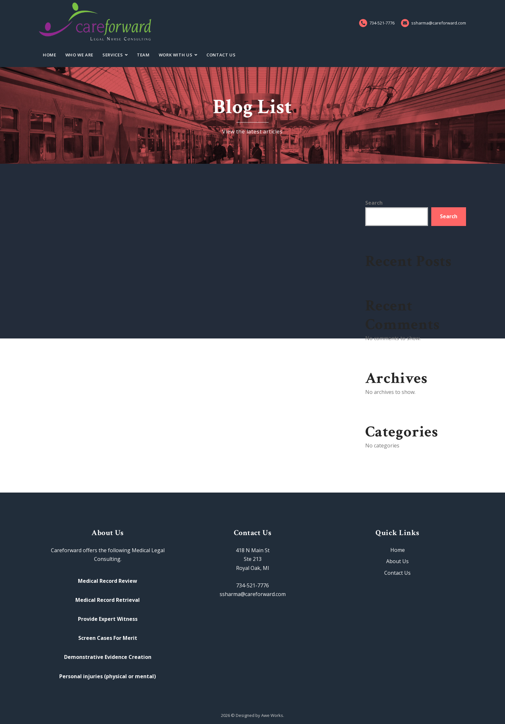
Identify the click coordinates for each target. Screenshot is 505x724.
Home (49, 55)
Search (374, 202)
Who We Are (79, 55)
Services (112, 55)
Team (143, 55)
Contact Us (221, 55)
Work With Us (176, 55)
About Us (397, 561)
